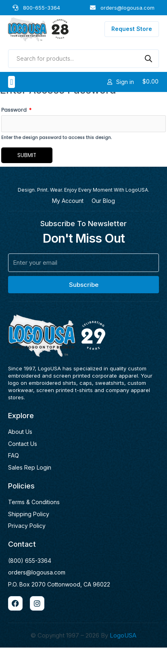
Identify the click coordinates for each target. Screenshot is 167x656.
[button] (11, 82)
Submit (26, 163)
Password (16, 118)
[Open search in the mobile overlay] (83, 58)
